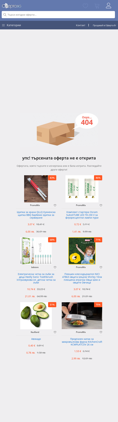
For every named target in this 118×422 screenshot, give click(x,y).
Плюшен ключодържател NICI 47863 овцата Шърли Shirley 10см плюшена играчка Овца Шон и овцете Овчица (82, 278)
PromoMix (35, 205)
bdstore (35, 267)
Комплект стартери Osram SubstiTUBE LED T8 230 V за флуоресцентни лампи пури (81, 215)
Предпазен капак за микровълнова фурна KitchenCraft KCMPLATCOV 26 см (82, 342)
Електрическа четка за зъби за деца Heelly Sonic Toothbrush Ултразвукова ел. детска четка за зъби (36, 278)
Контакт (80, 25)
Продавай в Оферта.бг (104, 25)
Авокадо (36, 339)
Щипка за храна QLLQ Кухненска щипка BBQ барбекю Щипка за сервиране (36, 215)
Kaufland (35, 332)
